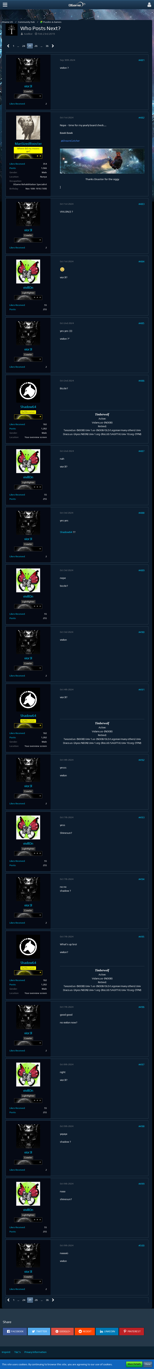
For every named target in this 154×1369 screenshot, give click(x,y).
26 (36, 45)
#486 (141, 380)
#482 (141, 117)
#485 (141, 323)
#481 (141, 60)
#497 (141, 1064)
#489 (141, 570)
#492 (141, 759)
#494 (141, 879)
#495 (141, 936)
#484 (141, 261)
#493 (141, 817)
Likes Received (17, 103)
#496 (141, 1006)
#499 (141, 1183)
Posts (13, 168)
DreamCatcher (71, 140)
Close (148, 1364)
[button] (5, 5)
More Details (134, 1364)
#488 (141, 512)
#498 (141, 1126)
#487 (141, 451)
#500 (141, 1245)
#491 (141, 689)
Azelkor (28, 33)
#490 (141, 632)
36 (47, 45)
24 (23, 45)
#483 (141, 203)
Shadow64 (66, 532)
